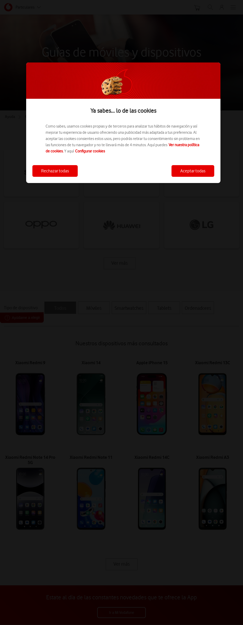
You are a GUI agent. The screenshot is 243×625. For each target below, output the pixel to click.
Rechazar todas (55, 170)
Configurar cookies (90, 151)
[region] (123, 122)
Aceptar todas (192, 170)
